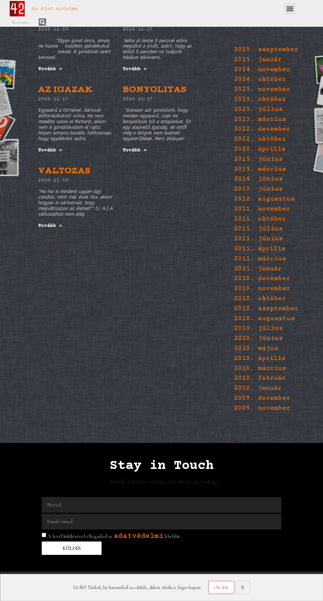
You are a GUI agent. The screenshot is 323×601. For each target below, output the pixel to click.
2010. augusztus (264, 318)
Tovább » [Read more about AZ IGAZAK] (50, 150)
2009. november (262, 407)
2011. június (258, 238)
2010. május (256, 348)
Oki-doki (221, 587)
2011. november (262, 208)
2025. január (257, 59)
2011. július (258, 228)
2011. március (260, 258)
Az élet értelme (54, 8)
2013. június (258, 188)
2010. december (262, 278)
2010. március (260, 368)
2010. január (257, 387)
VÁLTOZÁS (64, 171)
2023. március (260, 119)
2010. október (260, 298)
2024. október (260, 79)
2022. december (262, 128)
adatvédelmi (138, 535)
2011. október (260, 218)
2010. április (259, 358)
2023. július (258, 109)
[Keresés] (42, 22)
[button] (290, 8)
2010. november (262, 288)
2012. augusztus (264, 198)
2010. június (258, 338)
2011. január (257, 268)
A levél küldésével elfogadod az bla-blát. (114, 536)
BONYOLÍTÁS (154, 90)
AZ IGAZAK (65, 90)
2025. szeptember (266, 49)
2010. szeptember (266, 308)
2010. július (258, 328)
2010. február (259, 377)
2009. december (262, 397)
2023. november (262, 89)
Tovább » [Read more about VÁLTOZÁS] (50, 226)
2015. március (260, 168)
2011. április (259, 248)
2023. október (260, 99)
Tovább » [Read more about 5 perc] (135, 69)
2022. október (260, 138)
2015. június (258, 158)
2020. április (259, 148)
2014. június (258, 178)
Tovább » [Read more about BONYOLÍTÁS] (135, 150)
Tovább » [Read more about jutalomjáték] (50, 69)
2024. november (262, 69)
